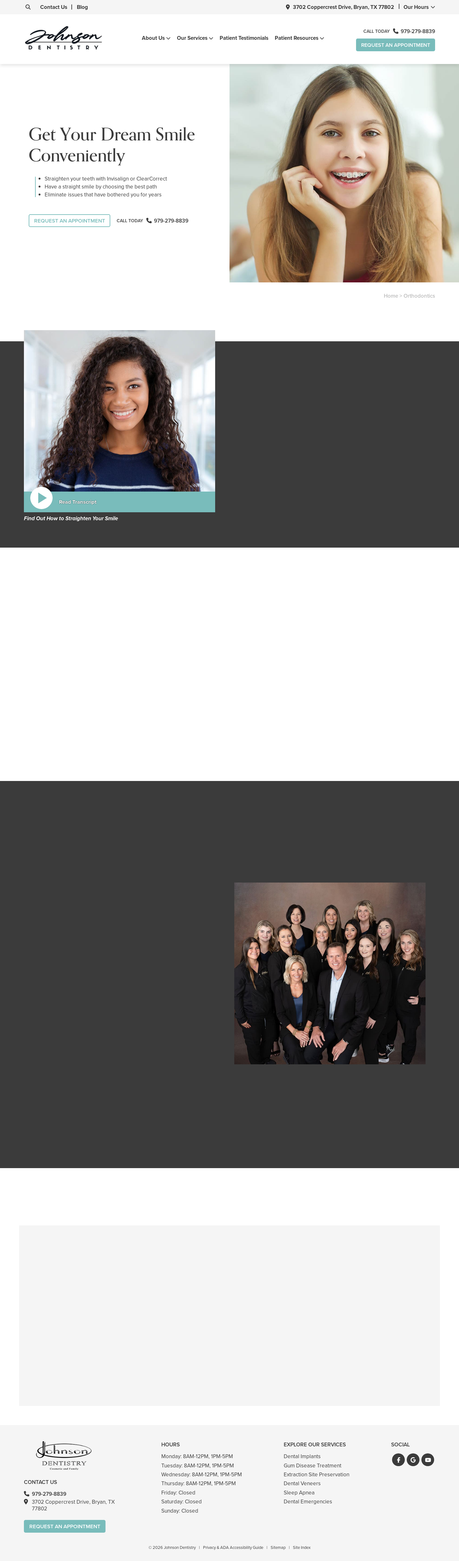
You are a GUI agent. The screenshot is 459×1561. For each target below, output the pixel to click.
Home (391, 296)
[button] (398, 1459)
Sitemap (278, 1547)
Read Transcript (78, 502)
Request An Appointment (394, 45)
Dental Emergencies (308, 1502)
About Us (152, 38)
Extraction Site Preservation (316, 1475)
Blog (77, 7)
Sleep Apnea (299, 1493)
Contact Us (48, 7)
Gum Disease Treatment (312, 1465)
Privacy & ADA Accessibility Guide (233, 1547)
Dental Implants (302, 1456)
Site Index (301, 1547)
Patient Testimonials (242, 38)
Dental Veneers (302, 1483)
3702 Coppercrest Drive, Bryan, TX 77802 (343, 7)
